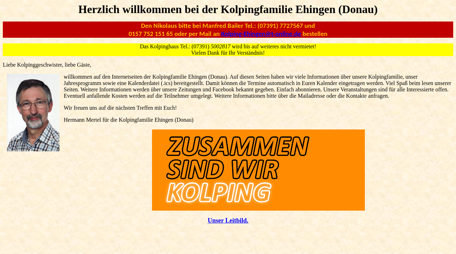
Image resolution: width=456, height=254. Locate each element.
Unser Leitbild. (228, 220)
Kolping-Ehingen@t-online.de (261, 34)
